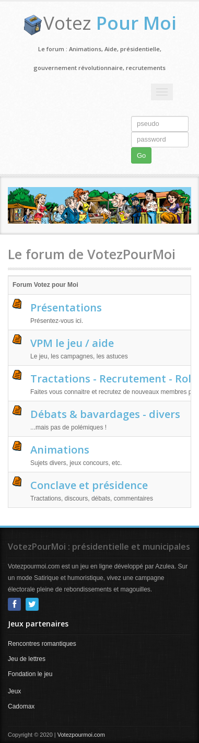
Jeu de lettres (26, 659)
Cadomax (21, 706)
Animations (59, 450)
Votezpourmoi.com (81, 735)
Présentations (66, 307)
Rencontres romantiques (42, 643)
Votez (110, 22)
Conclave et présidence (89, 485)
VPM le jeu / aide (72, 343)
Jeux (14, 691)
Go (141, 155)
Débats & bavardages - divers (105, 414)
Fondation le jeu (30, 674)
